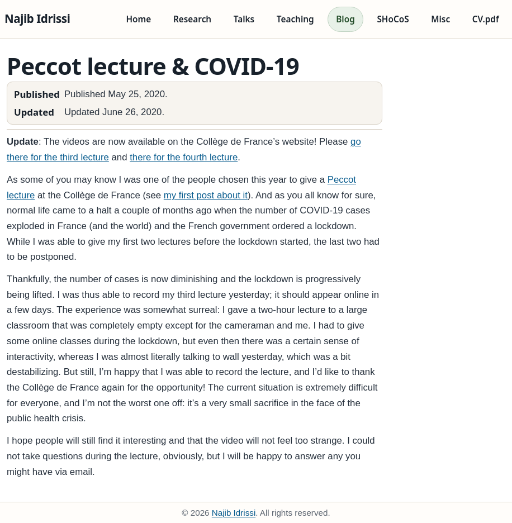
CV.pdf (485, 19)
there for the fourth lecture (184, 157)
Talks (244, 19)
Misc (440, 19)
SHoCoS (393, 19)
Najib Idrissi (37, 18)
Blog (345, 19)
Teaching (295, 19)
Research (192, 19)
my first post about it (206, 195)
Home (138, 19)
